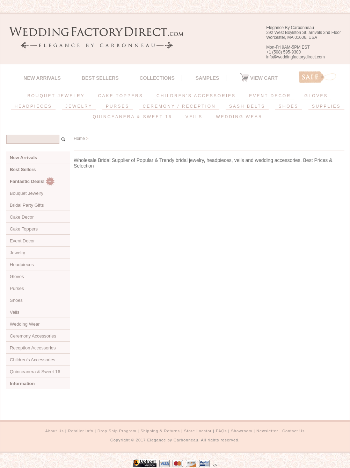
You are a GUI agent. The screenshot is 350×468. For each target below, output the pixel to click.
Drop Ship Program (116, 431)
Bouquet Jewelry (26, 193)
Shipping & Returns (160, 431)
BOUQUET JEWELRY (56, 95)
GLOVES (316, 95)
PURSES (117, 106)
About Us (54, 431)
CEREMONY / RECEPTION (179, 106)
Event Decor (22, 240)
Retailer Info (80, 431)
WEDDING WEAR (239, 116)
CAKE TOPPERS (120, 95)
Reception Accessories (33, 347)
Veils (14, 312)
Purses (17, 288)
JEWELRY (78, 106)
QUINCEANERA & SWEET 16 (132, 116)
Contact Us (293, 431)
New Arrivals (42, 78)
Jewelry (17, 252)
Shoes (16, 300)
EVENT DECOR (270, 95)
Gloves (17, 276)
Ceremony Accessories (33, 336)
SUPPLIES (326, 106)
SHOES (289, 106)
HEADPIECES (33, 106)
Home (79, 138)
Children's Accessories (32, 359)
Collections (156, 78)
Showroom (242, 431)
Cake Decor (22, 217)
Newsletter (267, 431)
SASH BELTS (247, 106)
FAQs (221, 431)
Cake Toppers (24, 229)
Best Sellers (100, 78)
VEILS (194, 116)
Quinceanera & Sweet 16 (35, 371)
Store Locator (198, 431)
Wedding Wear (25, 324)
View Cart (258, 78)
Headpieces (22, 264)
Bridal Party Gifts (27, 205)
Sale (317, 77)
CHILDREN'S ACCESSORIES (196, 95)
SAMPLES (207, 78)
